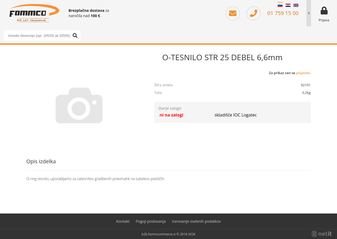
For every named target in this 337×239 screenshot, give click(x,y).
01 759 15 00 (272, 13)
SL (280, 5)
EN (296, 5)
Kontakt (123, 221)
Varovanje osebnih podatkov (196, 221)
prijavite (303, 72)
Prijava (324, 20)
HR (288, 5)
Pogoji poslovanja (151, 221)
